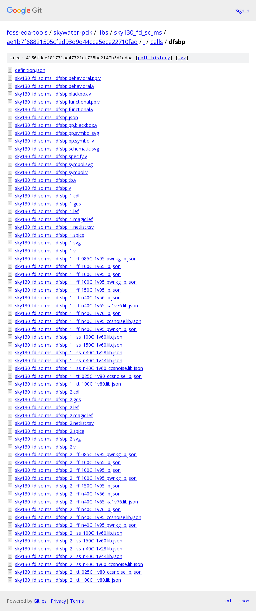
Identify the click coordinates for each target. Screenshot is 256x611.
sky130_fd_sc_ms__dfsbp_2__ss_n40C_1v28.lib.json (68, 548)
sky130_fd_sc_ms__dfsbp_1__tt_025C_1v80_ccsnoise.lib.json (78, 376)
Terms (77, 601)
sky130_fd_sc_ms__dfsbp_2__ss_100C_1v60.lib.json (68, 533)
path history (154, 58)
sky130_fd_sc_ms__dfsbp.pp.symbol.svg (57, 133)
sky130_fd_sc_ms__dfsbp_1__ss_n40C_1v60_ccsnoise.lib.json (79, 368)
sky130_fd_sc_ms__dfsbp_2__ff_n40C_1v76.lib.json (68, 509)
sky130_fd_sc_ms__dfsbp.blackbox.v (53, 94)
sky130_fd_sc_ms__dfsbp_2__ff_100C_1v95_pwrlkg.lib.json (76, 478)
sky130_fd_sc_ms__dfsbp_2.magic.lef (54, 415)
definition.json (30, 70)
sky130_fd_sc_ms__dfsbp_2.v (45, 447)
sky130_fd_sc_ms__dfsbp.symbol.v (51, 172)
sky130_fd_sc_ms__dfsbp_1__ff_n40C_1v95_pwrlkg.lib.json (76, 329)
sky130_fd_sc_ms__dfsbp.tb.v (45, 180)
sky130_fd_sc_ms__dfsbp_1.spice (49, 235)
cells (156, 42)
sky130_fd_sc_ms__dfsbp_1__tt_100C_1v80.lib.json (68, 384)
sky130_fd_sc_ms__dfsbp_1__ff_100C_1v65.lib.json (68, 266)
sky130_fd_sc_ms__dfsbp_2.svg (48, 439)
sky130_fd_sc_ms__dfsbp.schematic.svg (57, 149)
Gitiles (40, 601)
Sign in (242, 10)
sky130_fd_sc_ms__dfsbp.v (43, 188)
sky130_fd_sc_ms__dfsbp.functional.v (54, 109)
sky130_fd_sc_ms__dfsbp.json (46, 117)
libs (103, 32)
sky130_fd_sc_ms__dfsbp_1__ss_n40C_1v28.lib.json (68, 352)
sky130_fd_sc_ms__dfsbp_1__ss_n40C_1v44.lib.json (68, 360)
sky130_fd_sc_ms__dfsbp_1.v (45, 250)
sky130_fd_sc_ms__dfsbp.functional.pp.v (57, 102)
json (244, 601)
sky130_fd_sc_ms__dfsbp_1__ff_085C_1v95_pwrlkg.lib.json (76, 258)
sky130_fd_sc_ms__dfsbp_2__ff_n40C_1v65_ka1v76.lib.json (76, 501)
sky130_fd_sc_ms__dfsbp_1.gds (48, 203)
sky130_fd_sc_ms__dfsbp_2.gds (48, 399)
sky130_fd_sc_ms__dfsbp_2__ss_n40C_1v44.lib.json (68, 556)
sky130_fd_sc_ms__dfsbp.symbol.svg (54, 164)
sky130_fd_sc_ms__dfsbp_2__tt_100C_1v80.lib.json (68, 580)
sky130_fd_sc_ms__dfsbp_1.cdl (47, 195)
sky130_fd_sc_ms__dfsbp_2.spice (49, 431)
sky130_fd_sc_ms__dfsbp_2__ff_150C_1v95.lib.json (68, 485)
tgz (182, 58)
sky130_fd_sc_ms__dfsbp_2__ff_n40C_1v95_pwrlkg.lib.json (76, 525)
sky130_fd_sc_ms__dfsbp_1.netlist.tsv (54, 227)
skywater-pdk (72, 32)
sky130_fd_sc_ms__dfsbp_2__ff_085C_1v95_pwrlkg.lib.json (76, 454)
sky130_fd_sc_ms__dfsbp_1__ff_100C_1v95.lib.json (68, 274)
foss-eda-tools (27, 32)
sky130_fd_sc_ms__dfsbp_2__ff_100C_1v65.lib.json (68, 462)
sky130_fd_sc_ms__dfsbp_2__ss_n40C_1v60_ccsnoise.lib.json (79, 564)
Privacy (58, 601)
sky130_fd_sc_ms (138, 32)
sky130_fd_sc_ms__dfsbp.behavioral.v (54, 86)
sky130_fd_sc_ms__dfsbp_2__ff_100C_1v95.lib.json (68, 470)
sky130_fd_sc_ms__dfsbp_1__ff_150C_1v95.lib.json (68, 290)
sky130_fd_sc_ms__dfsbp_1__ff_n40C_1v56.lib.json (68, 297)
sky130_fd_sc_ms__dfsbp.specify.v (51, 156)
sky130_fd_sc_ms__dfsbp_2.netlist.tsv (54, 423)
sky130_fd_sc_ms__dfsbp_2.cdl (47, 392)
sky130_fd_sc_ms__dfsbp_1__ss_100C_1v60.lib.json (68, 337)
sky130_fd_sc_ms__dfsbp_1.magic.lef (54, 219)
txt (228, 601)
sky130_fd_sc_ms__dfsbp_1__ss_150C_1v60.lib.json (68, 345)
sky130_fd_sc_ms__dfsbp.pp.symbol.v (54, 141)
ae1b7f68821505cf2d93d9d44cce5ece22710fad (72, 42)
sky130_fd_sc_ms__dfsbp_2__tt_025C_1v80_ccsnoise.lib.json (78, 572)
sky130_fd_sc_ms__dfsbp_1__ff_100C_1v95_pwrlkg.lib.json (76, 282)
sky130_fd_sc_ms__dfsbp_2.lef (47, 407)
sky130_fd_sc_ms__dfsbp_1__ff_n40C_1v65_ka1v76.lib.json (76, 305)
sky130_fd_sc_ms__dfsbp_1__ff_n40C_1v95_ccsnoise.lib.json (78, 321)
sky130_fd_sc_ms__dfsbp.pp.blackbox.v (56, 125)
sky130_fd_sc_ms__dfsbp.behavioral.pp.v (58, 78)
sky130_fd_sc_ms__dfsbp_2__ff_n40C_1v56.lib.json (68, 493)
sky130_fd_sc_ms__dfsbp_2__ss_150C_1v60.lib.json (68, 540)
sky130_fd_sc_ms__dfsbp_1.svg (48, 242)
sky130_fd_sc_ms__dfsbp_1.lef (47, 211)
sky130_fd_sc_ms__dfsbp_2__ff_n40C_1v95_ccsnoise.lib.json (78, 517)
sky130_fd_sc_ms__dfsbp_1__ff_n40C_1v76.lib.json (68, 313)
